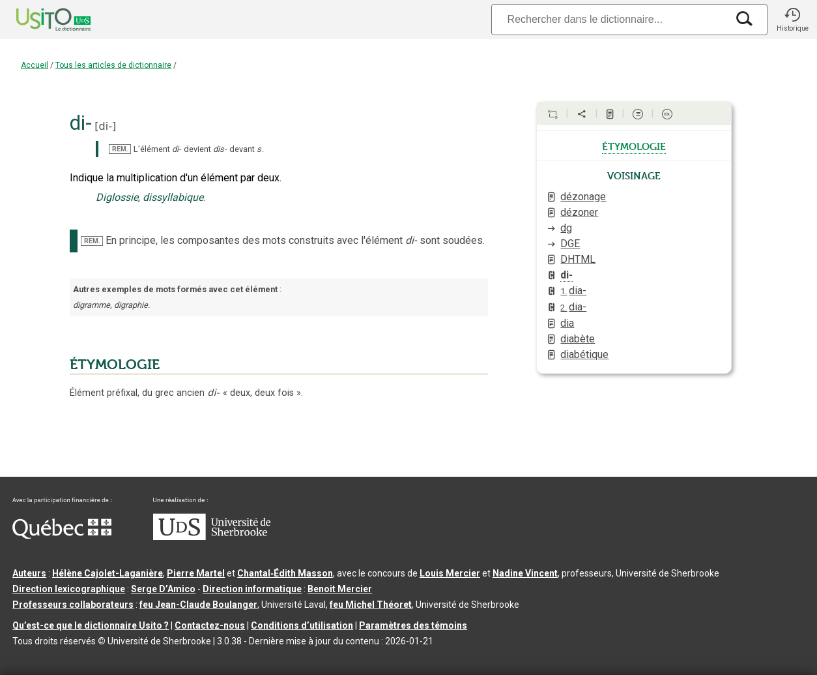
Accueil (34, 65)
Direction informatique (252, 589)
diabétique (584, 354)
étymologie (634, 145)
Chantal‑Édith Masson (285, 573)
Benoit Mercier (340, 589)
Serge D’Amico (163, 589)
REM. (120, 149)
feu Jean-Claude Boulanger (198, 604)
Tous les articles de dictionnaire (113, 65)
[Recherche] (609, 19)
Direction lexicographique (68, 589)
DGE (570, 243)
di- (105, 126)
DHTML (577, 259)
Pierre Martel (196, 573)
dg (566, 228)
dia (567, 323)
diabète (577, 339)
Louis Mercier (450, 573)
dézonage (583, 196)
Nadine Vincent (525, 573)
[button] (792, 19)
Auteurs (29, 573)
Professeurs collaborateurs (73, 604)
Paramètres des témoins (413, 625)
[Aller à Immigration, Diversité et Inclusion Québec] (61, 535)
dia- (573, 290)
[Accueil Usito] (39, 19)
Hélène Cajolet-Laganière (107, 573)
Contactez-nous (210, 625)
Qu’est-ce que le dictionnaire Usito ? (90, 625)
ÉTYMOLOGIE (115, 364)
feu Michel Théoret (371, 604)
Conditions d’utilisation (302, 625)
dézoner (579, 212)
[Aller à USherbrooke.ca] (211, 537)
